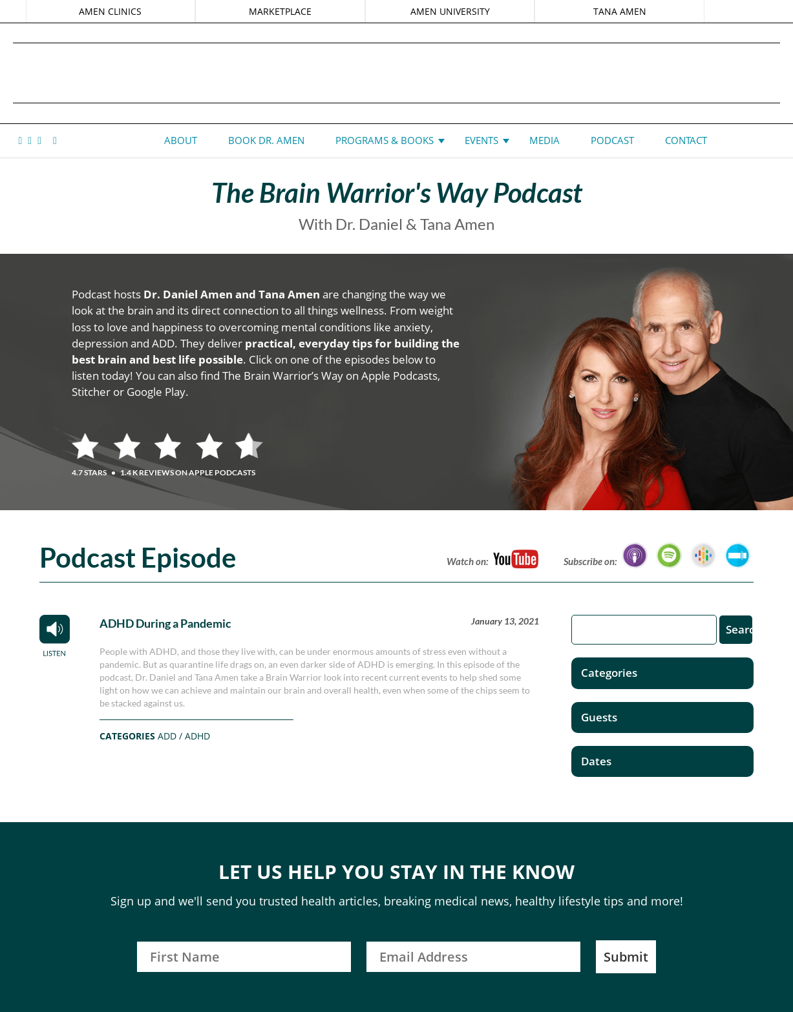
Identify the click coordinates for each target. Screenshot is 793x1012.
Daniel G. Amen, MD (397, 72)
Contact (686, 140)
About (180, 140)
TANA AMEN (617, 11)
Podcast (612, 140)
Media (544, 140)
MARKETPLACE (280, 11)
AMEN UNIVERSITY (449, 11)
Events (481, 140)
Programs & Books (384, 140)
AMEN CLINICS (112, 11)
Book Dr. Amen (266, 140)
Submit (626, 957)
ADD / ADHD (184, 736)
